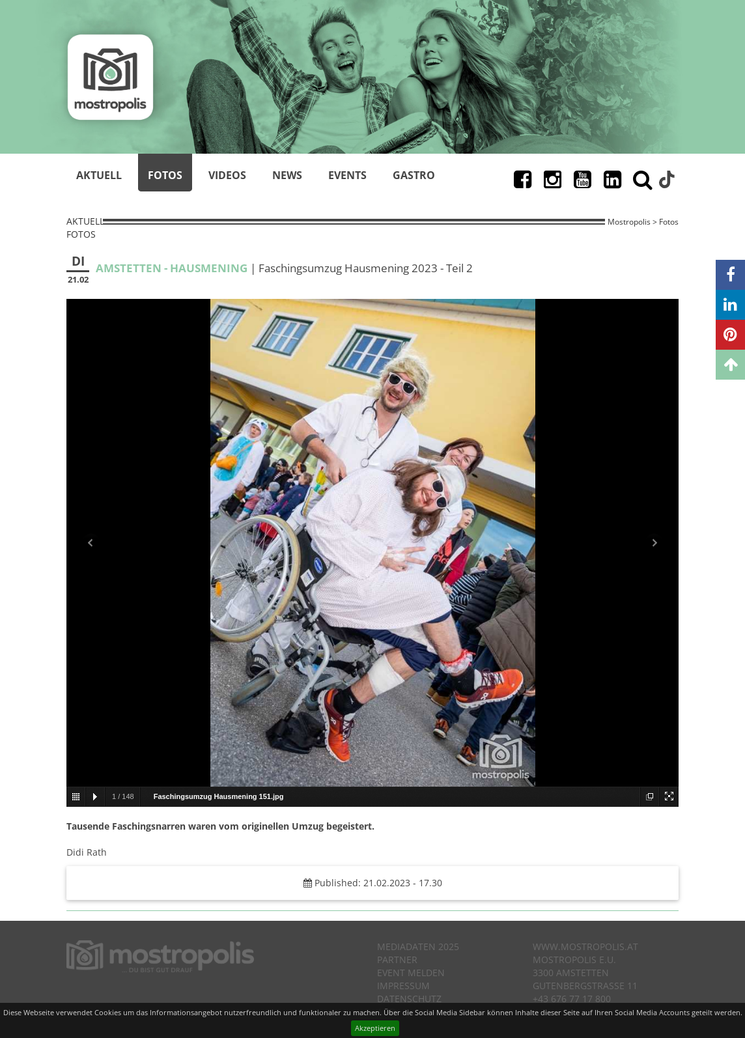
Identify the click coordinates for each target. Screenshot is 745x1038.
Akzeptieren (375, 1028)
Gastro (414, 175)
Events (347, 175)
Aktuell (99, 175)
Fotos (165, 175)
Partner (397, 959)
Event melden (411, 972)
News (287, 175)
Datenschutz (409, 998)
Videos (227, 175)
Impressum (403, 985)
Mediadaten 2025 (418, 946)
